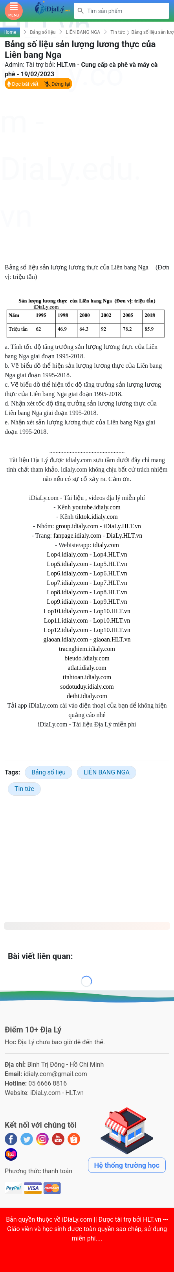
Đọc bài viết (22, 84)
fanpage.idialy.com (77, 535)
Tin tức (117, 32)
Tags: (12, 772)
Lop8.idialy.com (67, 592)
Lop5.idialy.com (67, 563)
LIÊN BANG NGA (83, 32)
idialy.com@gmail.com (55, 1074)
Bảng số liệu (42, 32)
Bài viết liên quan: (40, 956)
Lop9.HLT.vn (110, 601)
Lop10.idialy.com (66, 611)
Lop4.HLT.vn (110, 554)
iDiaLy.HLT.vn (122, 526)
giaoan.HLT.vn (111, 639)
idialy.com (106, 545)
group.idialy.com (77, 526)
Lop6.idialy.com (67, 573)
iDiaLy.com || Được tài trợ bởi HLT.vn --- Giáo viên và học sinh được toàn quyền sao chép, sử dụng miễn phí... (87, 1229)
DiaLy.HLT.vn (124, 535)
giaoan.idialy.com (65, 639)
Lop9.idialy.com (67, 601)
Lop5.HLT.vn (110, 563)
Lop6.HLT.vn (110, 573)
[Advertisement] (87, 175)
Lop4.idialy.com (67, 554)
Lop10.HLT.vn (111, 611)
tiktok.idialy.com (96, 516)
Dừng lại (57, 84)
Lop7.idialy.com (67, 582)
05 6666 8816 (47, 1083)
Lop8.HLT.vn (110, 592)
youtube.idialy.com (96, 507)
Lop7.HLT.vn (110, 582)
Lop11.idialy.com (66, 620)
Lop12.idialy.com (66, 630)
